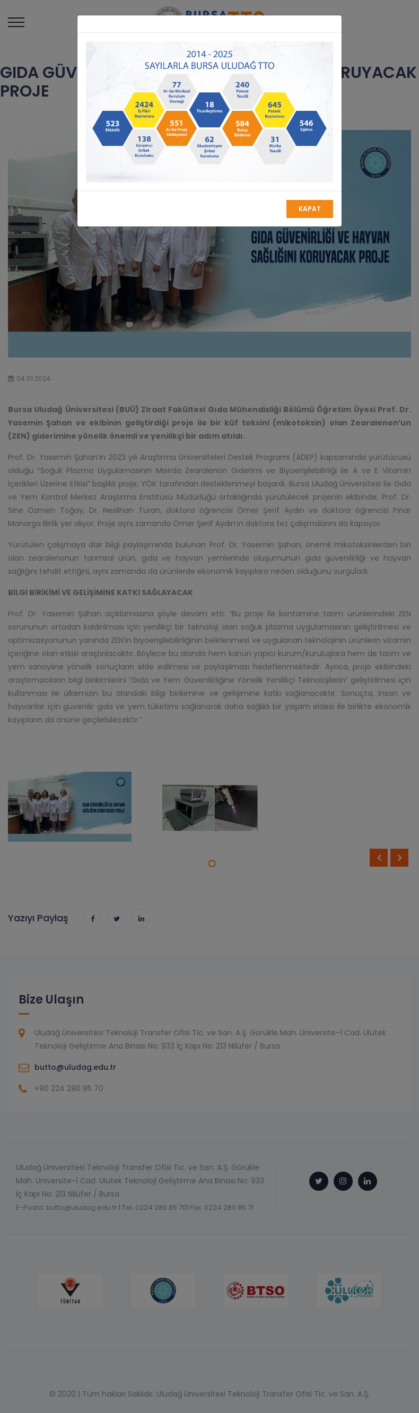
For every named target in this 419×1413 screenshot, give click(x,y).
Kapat (310, 208)
